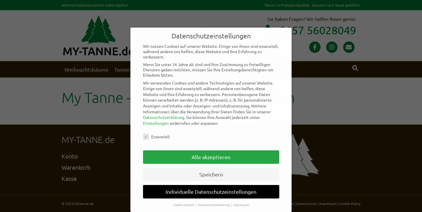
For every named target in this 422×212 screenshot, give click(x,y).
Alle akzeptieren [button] (211, 157)
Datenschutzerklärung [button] (214, 204)
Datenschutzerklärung (163, 117)
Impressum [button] (241, 204)
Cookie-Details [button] (184, 204)
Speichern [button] (211, 174)
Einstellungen (156, 123)
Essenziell (156, 136)
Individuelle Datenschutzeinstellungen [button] (211, 192)
